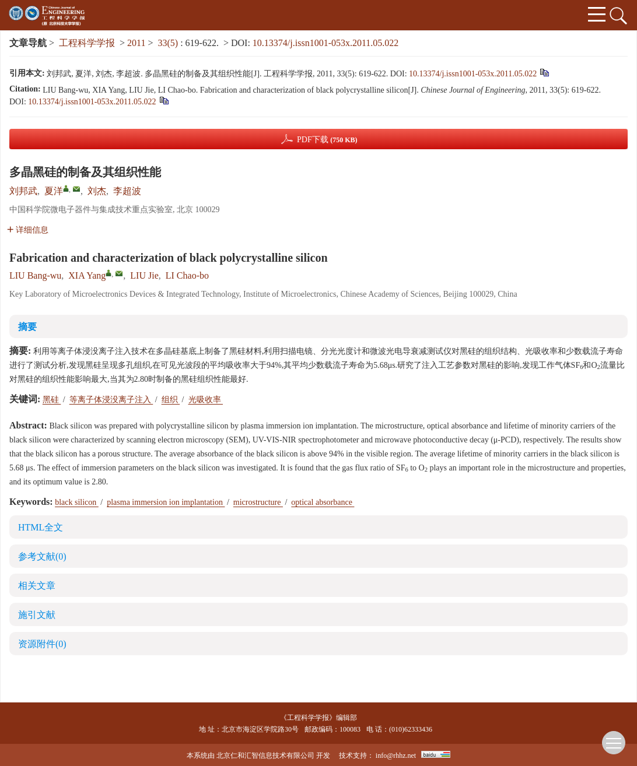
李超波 (127, 191)
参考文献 (42, 556)
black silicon (77, 502)
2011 (136, 43)
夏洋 (53, 191)
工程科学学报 (87, 43)
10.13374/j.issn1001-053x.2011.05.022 (326, 43)
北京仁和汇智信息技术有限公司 (265, 755)
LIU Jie (144, 275)
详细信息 (27, 230)
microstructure (258, 502)
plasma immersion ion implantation (166, 502)
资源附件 (42, 644)
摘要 (27, 327)
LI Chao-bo (187, 275)
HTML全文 (40, 527)
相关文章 (36, 586)
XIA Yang (87, 275)
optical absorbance (322, 502)
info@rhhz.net (396, 755)
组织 (171, 399)
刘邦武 (23, 191)
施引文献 (36, 615)
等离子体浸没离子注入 (111, 399)
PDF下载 (327, 139)
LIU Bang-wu (35, 275)
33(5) (169, 43)
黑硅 (52, 399)
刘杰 (97, 191)
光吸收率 (205, 399)
